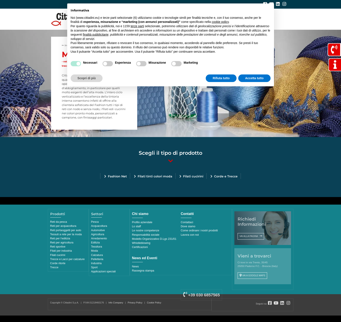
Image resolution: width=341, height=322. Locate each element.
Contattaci (187, 222)
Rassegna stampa (143, 270)
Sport (94, 267)
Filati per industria (61, 250)
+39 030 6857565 (201, 295)
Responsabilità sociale (145, 234)
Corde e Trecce (226, 176)
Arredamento (99, 238)
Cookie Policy (154, 302)
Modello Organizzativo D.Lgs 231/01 (154, 238)
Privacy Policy (135, 302)
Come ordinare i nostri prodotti (199, 230)
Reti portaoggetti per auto (65, 230)
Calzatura (97, 255)
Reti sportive (57, 246)
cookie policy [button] (220, 22)
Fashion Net (117, 176)
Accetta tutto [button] (254, 78)
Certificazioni (140, 247)
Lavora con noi (190, 234)
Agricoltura (97, 234)
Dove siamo (188, 226)
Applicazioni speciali (103, 271)
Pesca (95, 221)
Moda (94, 250)
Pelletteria (97, 259)
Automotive (98, 230)
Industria (96, 263)
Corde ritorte (57, 263)
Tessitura (96, 246)
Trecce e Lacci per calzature (67, 259)
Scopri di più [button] (87, 78)
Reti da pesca (58, 221)
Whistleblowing (141, 243)
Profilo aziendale (142, 222)
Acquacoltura (99, 225)
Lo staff (136, 226)
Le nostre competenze (145, 230)
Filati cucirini (193, 176)
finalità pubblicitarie (95, 34)
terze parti (137, 26)
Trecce (54, 267)
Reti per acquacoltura (63, 225)
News (135, 266)
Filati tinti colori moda (155, 176)
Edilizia (95, 242)
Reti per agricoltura (61, 242)
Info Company (115, 302)
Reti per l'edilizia (60, 238)
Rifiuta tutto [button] (221, 78)
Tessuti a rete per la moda (66, 234)
